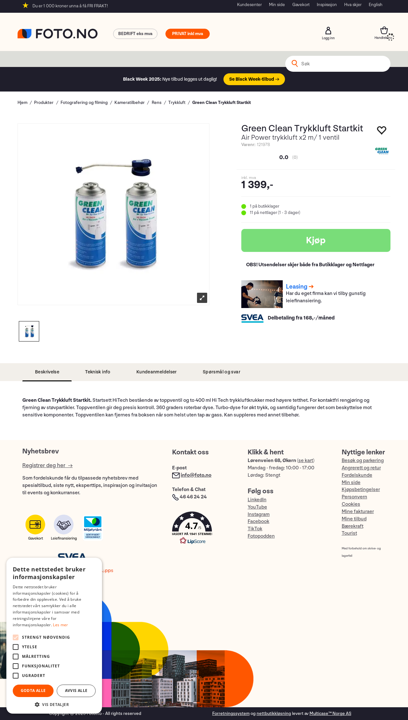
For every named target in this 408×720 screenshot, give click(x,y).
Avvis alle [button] (76, 690)
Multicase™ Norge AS (330, 713)
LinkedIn (257, 500)
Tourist (349, 533)
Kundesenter (249, 4)
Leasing (296, 286)
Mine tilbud (354, 519)
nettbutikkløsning (274, 713)
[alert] (54, 636)
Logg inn (328, 31)
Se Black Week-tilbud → (254, 79)
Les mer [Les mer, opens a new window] (60, 625)
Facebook (258, 521)
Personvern (354, 497)
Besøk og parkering (363, 461)
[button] (203, 529)
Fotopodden (261, 536)
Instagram (259, 514)
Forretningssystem (231, 713)
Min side (277, 4)
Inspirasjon (327, 4)
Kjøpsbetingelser (361, 490)
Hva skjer (352, 4)
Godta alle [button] (33, 690)
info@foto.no (196, 475)
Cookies (351, 504)
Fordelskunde (357, 475)
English (375, 4)
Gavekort (301, 4)
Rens (157, 102)
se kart (305, 461)
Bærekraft (352, 526)
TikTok (255, 529)
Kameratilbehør (129, 102)
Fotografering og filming (84, 102)
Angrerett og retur (361, 468)
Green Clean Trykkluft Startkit (221, 102)
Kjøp (316, 240)
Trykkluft (177, 102)
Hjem (22, 102)
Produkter (44, 102)
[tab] (47, 372)
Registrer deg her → (47, 465)
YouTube (257, 507)
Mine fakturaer (358, 512)
